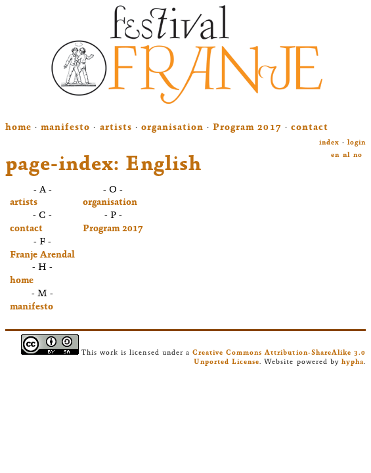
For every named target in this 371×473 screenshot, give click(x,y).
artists (116, 128)
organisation (172, 128)
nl (346, 155)
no (357, 155)
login (356, 142)
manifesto (65, 128)
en (335, 155)
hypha (352, 362)
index (329, 142)
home (18, 128)
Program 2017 (247, 128)
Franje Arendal (42, 255)
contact (309, 128)
